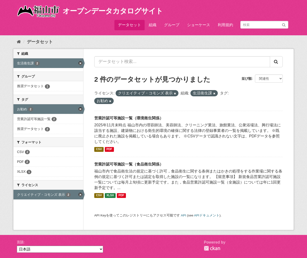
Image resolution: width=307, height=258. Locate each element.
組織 (152, 25)
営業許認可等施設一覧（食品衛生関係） (128, 164)
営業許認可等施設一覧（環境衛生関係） (128, 118)
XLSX (110, 195)
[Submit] (284, 24)
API (183, 215)
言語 (20, 242)
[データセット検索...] (182, 61)
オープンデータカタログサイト (113, 11)
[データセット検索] (264, 25)
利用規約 (225, 25)
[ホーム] (19, 41)
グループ (171, 25)
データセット (129, 25)
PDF (109, 149)
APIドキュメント (206, 215)
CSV (99, 149)
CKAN (212, 248)
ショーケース (198, 25)
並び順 (247, 78)
